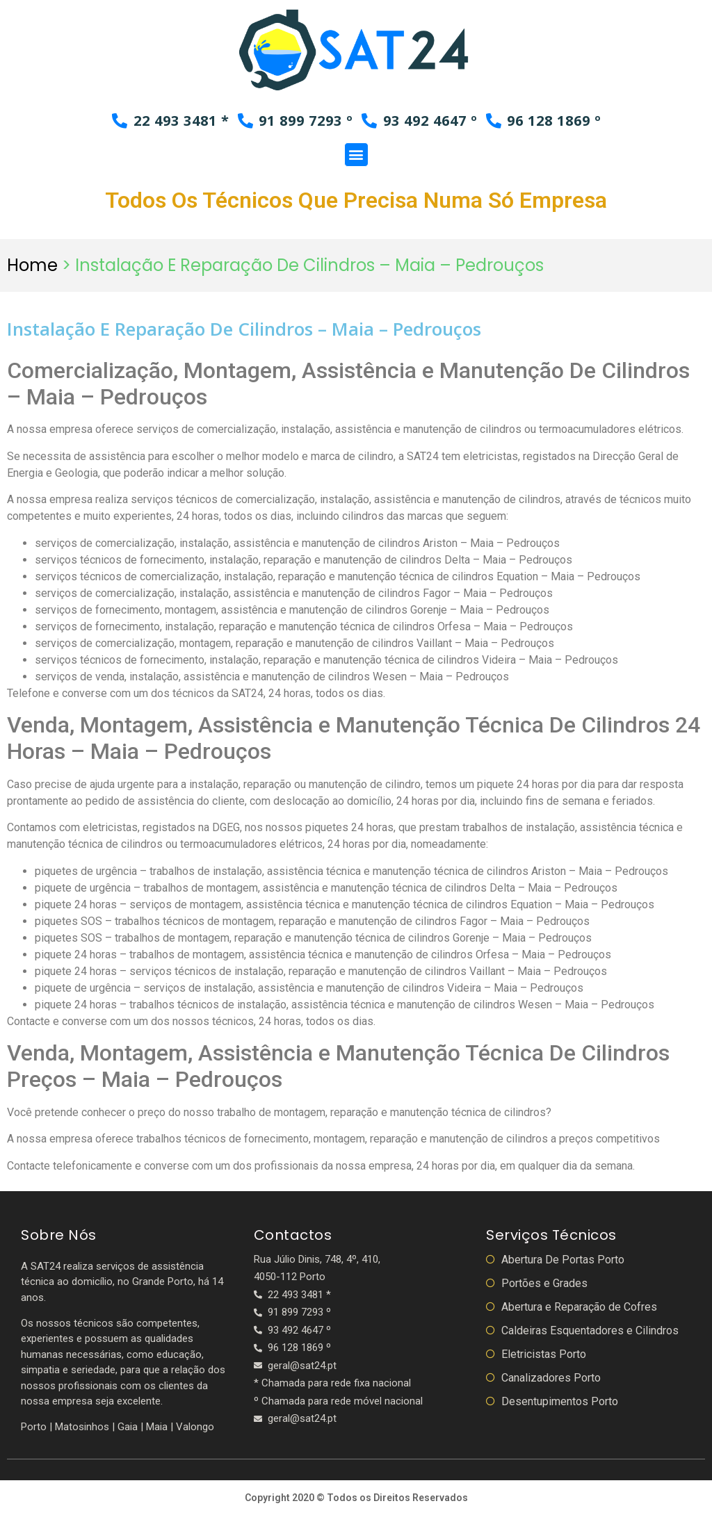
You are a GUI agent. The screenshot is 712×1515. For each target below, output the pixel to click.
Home (32, 265)
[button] (356, 154)
